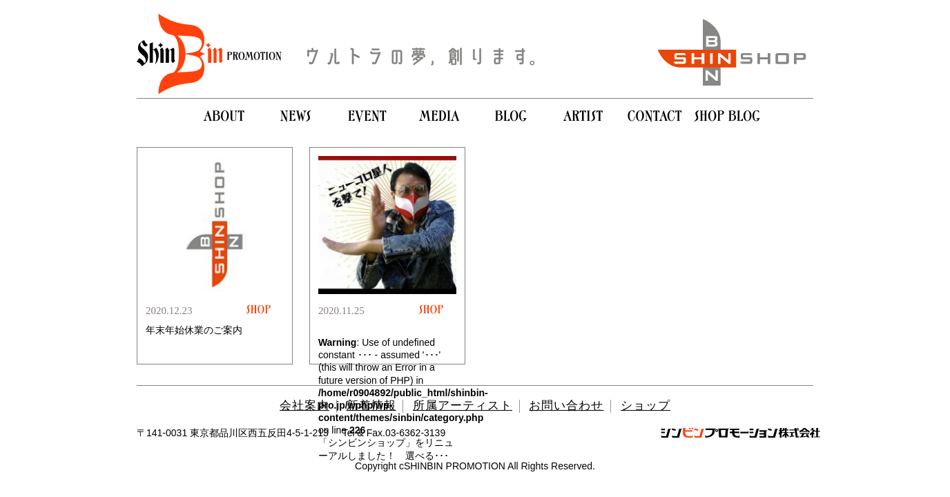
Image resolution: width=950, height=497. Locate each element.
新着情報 (371, 405)
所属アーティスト (462, 405)
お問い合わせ (566, 405)
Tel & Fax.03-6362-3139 (393, 432)
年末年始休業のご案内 (194, 329)
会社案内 (304, 405)
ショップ (645, 405)
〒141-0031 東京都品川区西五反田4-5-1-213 (233, 432)
